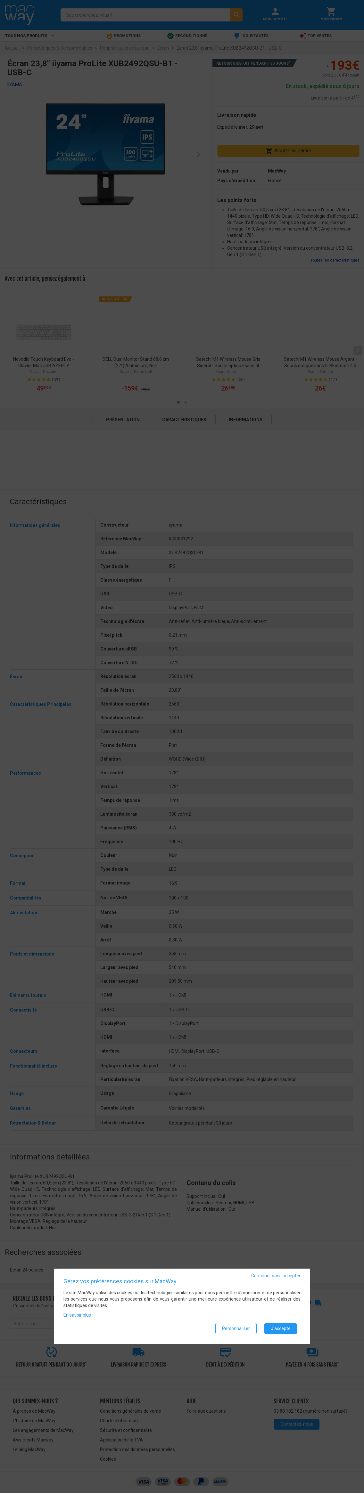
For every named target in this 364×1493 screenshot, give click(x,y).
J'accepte (281, 1328)
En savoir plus (77, 1315)
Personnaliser (236, 1328)
